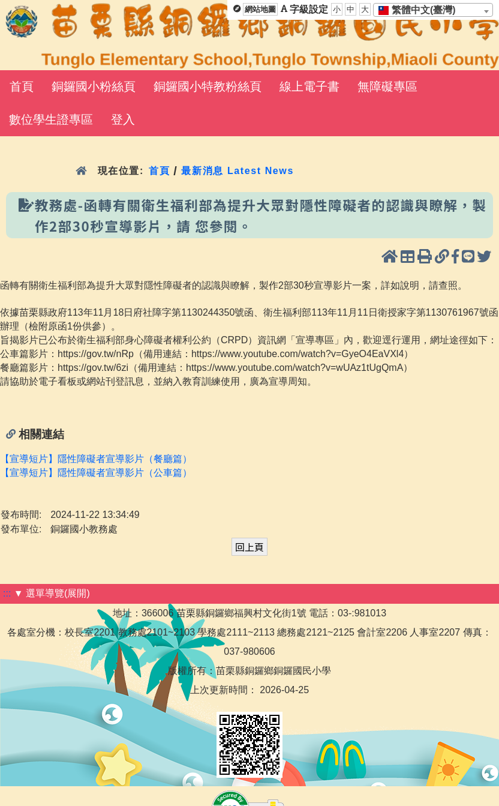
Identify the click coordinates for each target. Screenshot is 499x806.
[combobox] (433, 10)
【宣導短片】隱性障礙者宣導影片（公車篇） (96, 473)
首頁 (22, 86)
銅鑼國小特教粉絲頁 (207, 86)
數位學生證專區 (51, 119)
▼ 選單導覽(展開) (52, 593)
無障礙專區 (387, 86)
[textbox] (421, 10)
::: (7, 593)
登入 (123, 119)
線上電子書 (309, 86)
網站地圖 (260, 9)
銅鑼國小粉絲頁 (94, 86)
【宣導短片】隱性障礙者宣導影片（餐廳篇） (96, 459)
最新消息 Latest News (237, 171)
